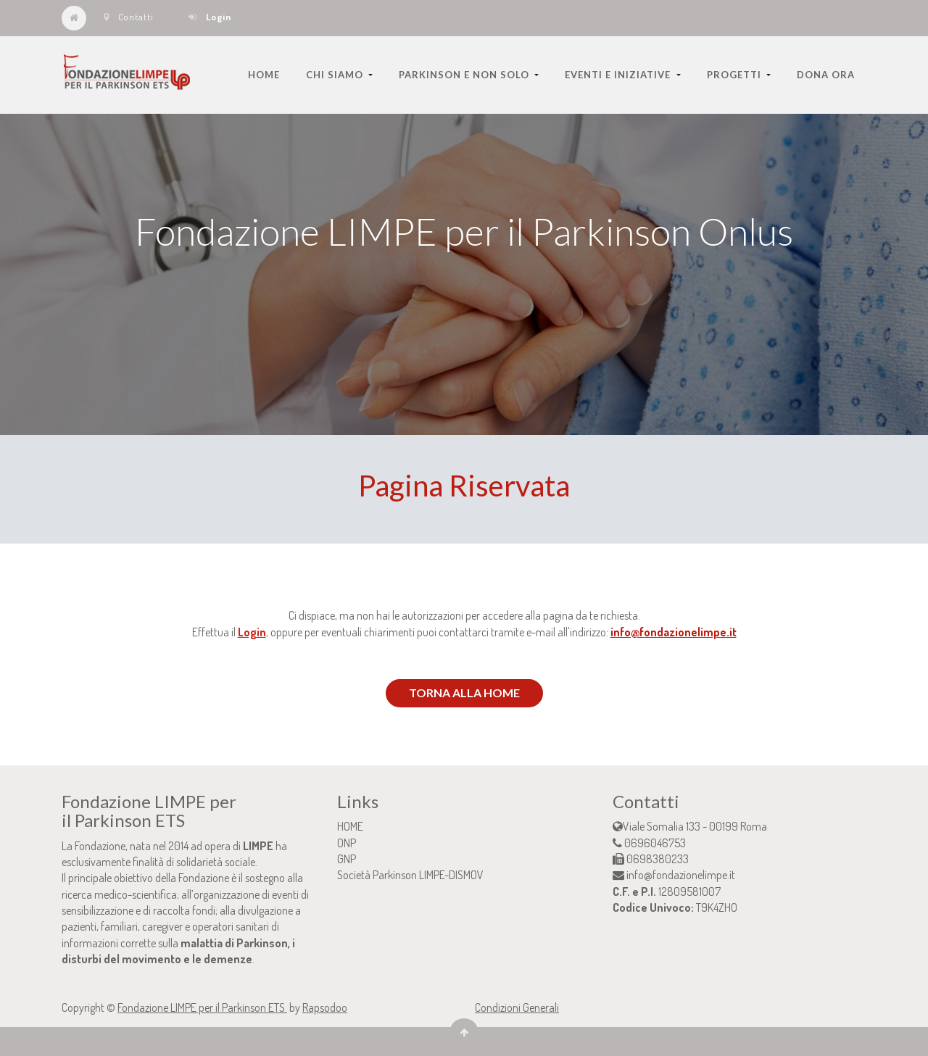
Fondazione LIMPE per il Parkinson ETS (202, 1007)
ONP (346, 843)
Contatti (129, 16)
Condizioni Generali (517, 1007)
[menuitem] (263, 75)
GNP (346, 859)
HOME (350, 826)
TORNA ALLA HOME (464, 692)
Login (252, 632)
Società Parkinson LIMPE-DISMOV (410, 875)
